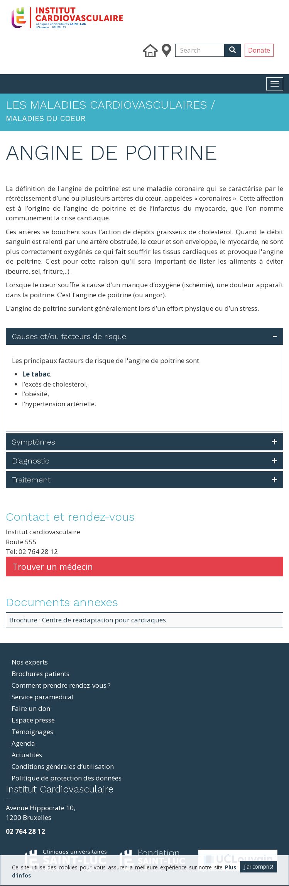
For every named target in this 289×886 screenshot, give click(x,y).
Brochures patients (40, 673)
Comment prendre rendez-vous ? (61, 685)
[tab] (144, 336)
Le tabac (36, 374)
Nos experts (30, 662)
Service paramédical (43, 696)
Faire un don (31, 708)
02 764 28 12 (25, 831)
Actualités (27, 754)
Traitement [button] (31, 479)
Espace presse (33, 720)
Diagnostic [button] (30, 460)
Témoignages (32, 731)
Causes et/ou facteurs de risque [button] (69, 336)
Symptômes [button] (33, 441)
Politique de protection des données (67, 778)
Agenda (23, 743)
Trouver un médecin (52, 566)
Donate (259, 50)
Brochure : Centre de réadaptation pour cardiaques (87, 619)
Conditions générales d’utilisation (63, 766)
